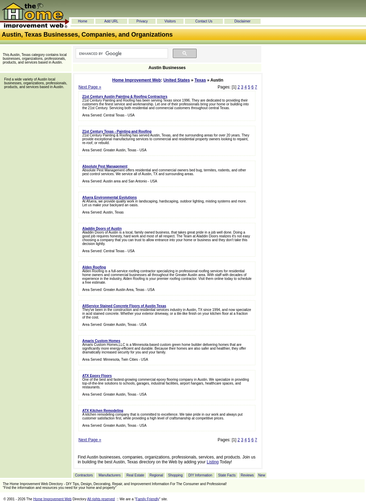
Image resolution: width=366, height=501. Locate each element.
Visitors (170, 21)
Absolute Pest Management (105, 166)
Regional (156, 475)
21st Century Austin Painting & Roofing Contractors (124, 96)
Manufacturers (109, 475)
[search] (121, 53)
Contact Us (203, 21)
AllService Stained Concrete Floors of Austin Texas (124, 306)
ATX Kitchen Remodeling (102, 411)
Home (82, 21)
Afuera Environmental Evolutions (109, 197)
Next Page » (89, 87)
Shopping (175, 475)
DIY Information (200, 475)
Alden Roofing (94, 267)
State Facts (227, 475)
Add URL (111, 21)
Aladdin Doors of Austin (102, 228)
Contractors (84, 475)
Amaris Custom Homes (101, 341)
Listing (213, 462)
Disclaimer (242, 21)
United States (176, 80)
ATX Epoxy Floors (97, 376)
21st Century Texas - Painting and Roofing (116, 131)
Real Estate (135, 475)
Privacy (142, 21)
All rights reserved (101, 499)
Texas (200, 80)
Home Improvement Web (136, 80)
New (261, 475)
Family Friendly (147, 499)
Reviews (247, 475)
